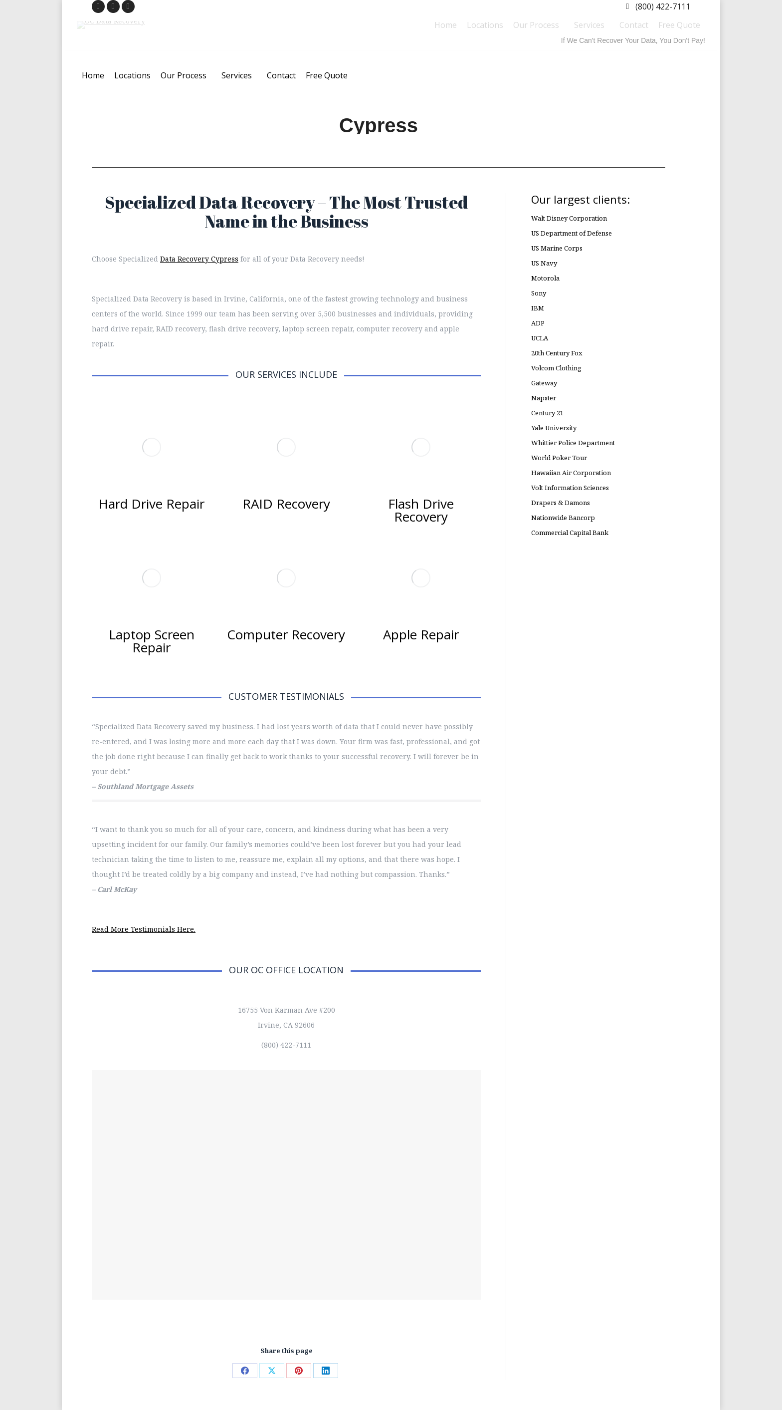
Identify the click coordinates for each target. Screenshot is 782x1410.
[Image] (151, 447)
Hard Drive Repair (151, 504)
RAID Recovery (286, 504)
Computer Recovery (286, 634)
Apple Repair (421, 634)
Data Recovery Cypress (199, 259)
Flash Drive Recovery (421, 510)
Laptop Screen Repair (152, 640)
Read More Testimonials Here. (144, 929)
